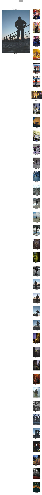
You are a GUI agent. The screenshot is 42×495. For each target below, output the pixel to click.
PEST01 (36, 446)
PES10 (36, 136)
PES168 (36, 311)
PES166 (36, 298)
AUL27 (36, 28)
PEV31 (36, 460)
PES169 (36, 325)
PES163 (36, 271)
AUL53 (36, 96)
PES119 (36, 230)
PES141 (36, 244)
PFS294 (36, 474)
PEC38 (36, 122)
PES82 (36, 433)
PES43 (36, 365)
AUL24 (36, 14)
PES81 (36, 419)
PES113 (36, 176)
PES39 (36, 352)
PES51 (36, 379)
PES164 (36, 284)
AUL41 (36, 82)
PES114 (36, 190)
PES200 (36, 338)
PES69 (36, 392)
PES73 (36, 406)
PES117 (36, 217)
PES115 (36, 203)
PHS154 (36, 487)
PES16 (36, 257)
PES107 (36, 149)
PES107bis (36, 163)
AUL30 (36, 41)
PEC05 (36, 109)
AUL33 (36, 55)
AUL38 (36, 68)
